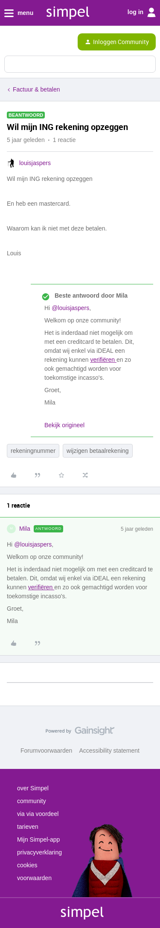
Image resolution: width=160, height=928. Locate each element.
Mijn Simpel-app (38, 839)
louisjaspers (35, 163)
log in (142, 12)
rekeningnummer (33, 450)
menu (18, 13)
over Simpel (33, 788)
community (31, 801)
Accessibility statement (109, 750)
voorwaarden (34, 878)
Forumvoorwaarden (46, 750)
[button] (9, 43)
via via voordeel (37, 813)
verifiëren (103, 359)
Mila (24, 528)
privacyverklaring (39, 852)
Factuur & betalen (36, 89)
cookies (27, 865)
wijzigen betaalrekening (98, 450)
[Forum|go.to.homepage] (42, 42)
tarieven (27, 826)
